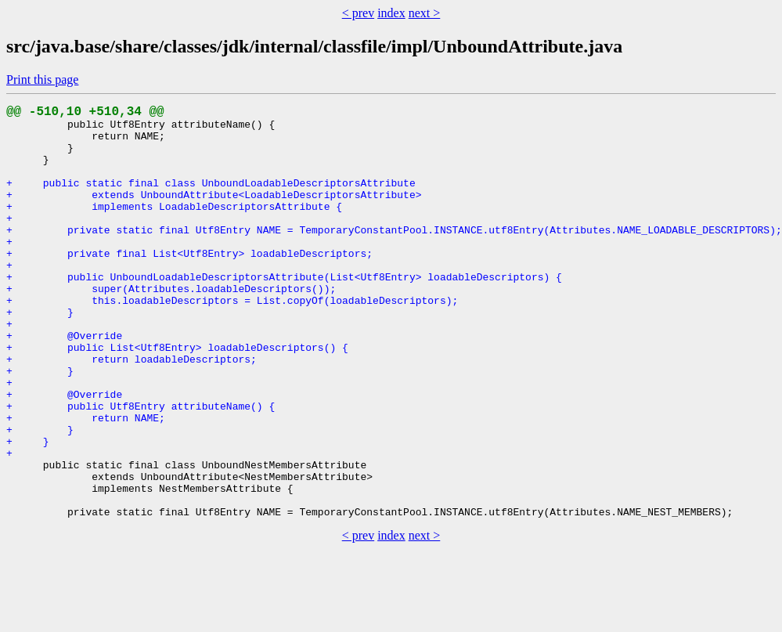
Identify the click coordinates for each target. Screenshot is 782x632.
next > (425, 13)
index (391, 13)
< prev (358, 13)
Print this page (42, 79)
